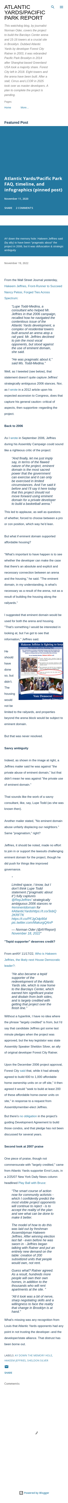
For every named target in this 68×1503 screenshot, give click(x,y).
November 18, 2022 (26, 933)
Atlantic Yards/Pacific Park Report (24, 12)
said (23, 1070)
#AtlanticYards (22, 911)
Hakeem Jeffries (15, 1360)
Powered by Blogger (34, 1493)
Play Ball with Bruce (31, 1183)
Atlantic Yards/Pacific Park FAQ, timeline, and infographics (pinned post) (33, 184)
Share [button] (8, 208)
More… (25, 107)
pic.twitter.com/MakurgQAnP (32, 922)
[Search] (53, 6)
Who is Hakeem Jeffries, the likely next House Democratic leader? (32, 959)
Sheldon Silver (37, 1360)
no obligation (28, 1116)
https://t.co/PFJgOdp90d (29, 919)
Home (7, 107)
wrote (14, 389)
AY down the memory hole (33, 1355)
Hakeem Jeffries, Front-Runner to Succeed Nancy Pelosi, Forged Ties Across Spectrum (33, 292)
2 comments (24, 208)
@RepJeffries (21, 900)
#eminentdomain (24, 907)
